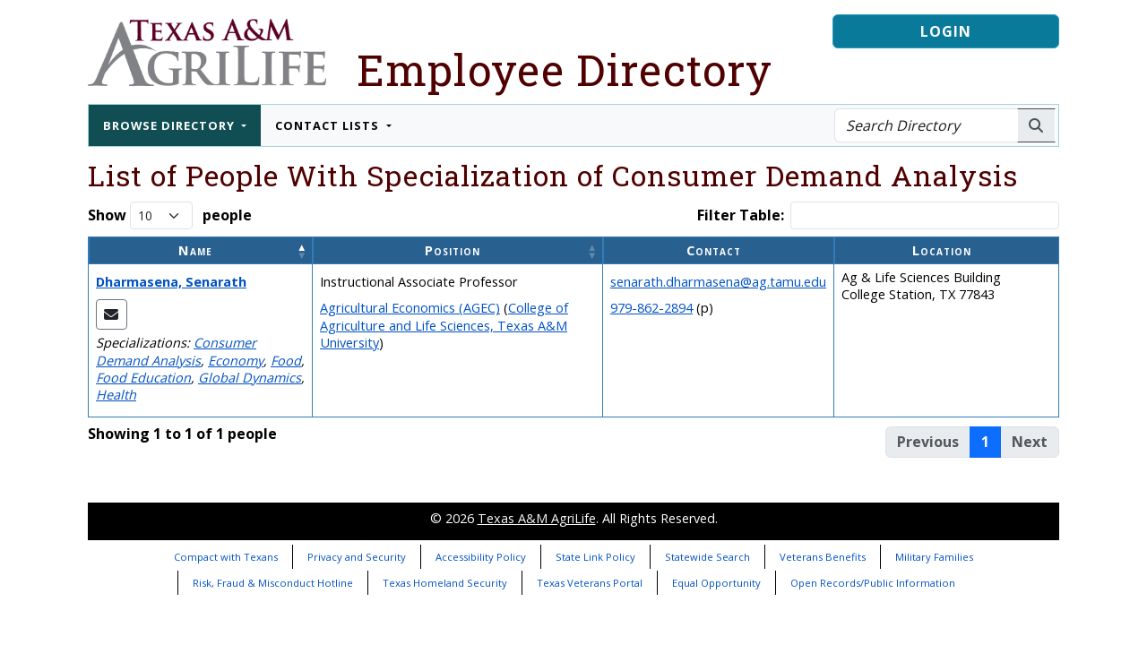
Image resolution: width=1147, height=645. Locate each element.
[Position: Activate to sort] (458, 250)
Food (286, 360)
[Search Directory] (926, 125)
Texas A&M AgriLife (537, 518)
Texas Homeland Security (445, 582)
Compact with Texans (226, 556)
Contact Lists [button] (329, 125)
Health (116, 394)
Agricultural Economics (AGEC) (410, 307)
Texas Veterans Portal (589, 582)
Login (945, 31)
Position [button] (452, 250)
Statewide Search (707, 556)
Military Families (934, 556)
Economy (235, 360)
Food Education (143, 377)
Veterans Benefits (823, 556)
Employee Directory (564, 69)
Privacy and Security (356, 556)
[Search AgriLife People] (1036, 125)
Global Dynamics (249, 377)
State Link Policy (595, 556)
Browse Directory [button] (170, 125)
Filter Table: (740, 215)
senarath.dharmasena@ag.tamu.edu (718, 281)
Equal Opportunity (716, 582)
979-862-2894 (651, 307)
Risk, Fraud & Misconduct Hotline (273, 582)
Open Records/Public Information (872, 582)
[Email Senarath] (111, 314)
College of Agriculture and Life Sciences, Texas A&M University (444, 324)
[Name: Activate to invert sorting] (201, 250)
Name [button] (195, 250)
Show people (170, 215)
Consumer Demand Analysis (176, 351)
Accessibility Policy (481, 556)
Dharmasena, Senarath (171, 281)
